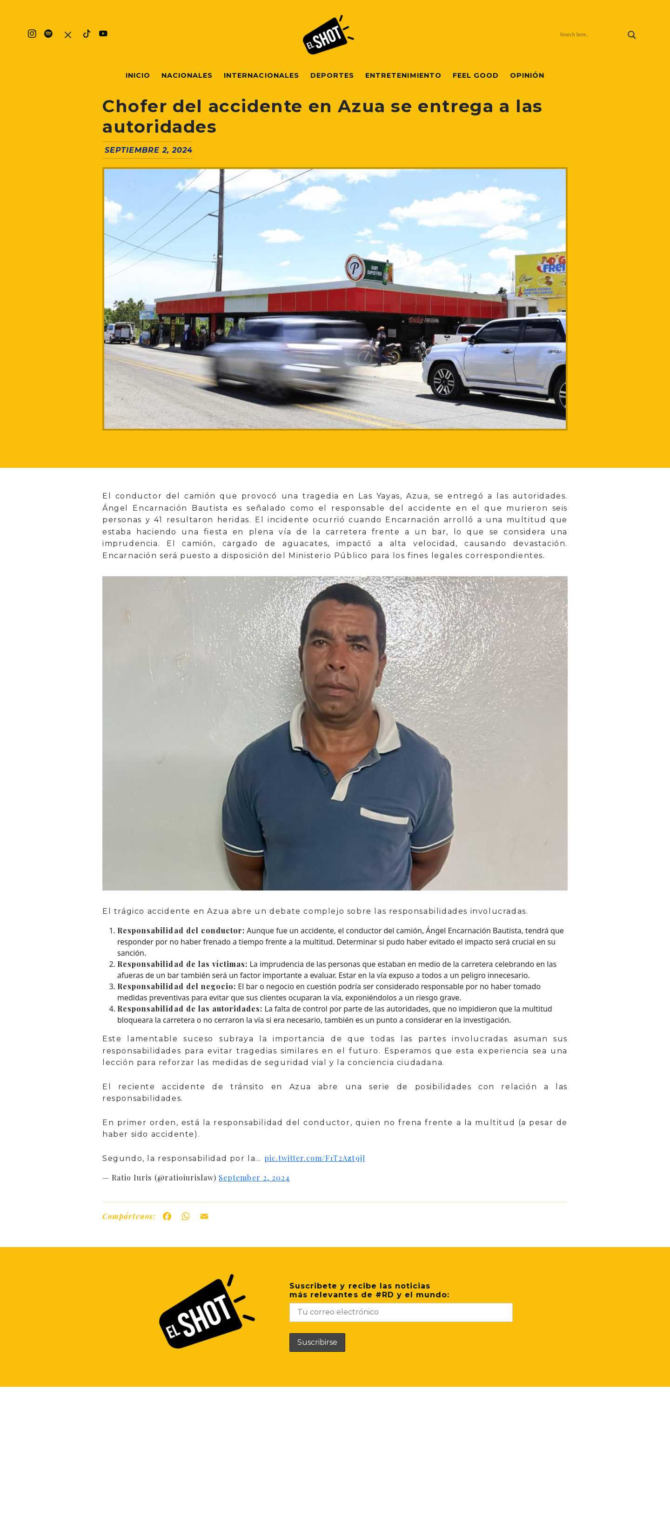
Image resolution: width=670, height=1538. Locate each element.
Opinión (527, 75)
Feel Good (476, 75)
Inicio (138, 75)
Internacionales (261, 75)
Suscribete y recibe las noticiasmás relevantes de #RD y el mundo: (401, 1302)
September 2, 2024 (254, 1177)
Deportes (332, 75)
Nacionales (187, 75)
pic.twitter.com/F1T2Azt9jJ (314, 1158)
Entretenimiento (403, 75)
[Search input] (591, 34)
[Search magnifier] (631, 34)
